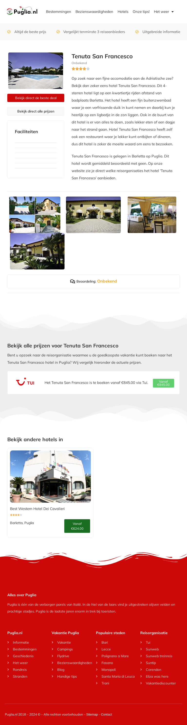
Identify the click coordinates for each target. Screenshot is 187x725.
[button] (163, 383)
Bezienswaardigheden (94, 11)
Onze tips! (141, 11)
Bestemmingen (58, 11)
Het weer (164, 12)
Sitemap (92, 714)
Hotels (123, 11)
